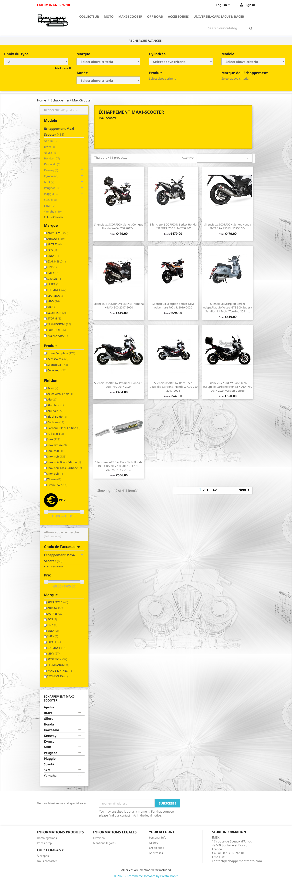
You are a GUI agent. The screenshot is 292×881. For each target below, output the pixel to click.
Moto (109, 16)
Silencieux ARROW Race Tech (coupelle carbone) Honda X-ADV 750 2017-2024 (173, 387)
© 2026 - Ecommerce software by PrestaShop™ (146, 876)
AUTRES (54, 244)
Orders (153, 842)
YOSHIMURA (57, 335)
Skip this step (61, 68)
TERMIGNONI (59, 324)
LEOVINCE (56, 290)
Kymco (51, 176)
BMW (49, 146)
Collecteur (89, 16)
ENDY (53, 256)
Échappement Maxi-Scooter (59, 131)
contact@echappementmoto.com (237, 861)
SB (51, 307)
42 (215, 490)
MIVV (53, 301)
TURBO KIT (56, 330)
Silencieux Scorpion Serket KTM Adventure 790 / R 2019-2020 (173, 305)
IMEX (52, 273)
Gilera (50, 152)
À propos (43, 856)
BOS (52, 250)
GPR (52, 267)
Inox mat (55, 451)
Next (245, 490)
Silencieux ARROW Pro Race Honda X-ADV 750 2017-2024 (118, 385)
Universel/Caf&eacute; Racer (218, 16)
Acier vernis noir (60, 394)
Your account (161, 832)
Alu (52, 399)
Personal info (157, 837)
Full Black (55, 433)
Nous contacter (47, 861)
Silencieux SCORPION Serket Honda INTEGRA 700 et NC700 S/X (173, 226)
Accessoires (178, 16)
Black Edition (57, 416)
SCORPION (57, 313)
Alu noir (55, 411)
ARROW (55, 238)
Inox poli (55, 473)
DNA (52, 625)
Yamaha (53, 211)
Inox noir (56, 456)
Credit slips (156, 848)
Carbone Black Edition (63, 428)
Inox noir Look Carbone (64, 468)
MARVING (55, 295)
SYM (49, 205)
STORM (54, 318)
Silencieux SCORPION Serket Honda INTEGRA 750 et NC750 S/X (227, 226)
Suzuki (50, 200)
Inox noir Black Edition (64, 462)
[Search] (230, 28)
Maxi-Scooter (130, 16)
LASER (53, 284)
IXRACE (54, 278)
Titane (54, 479)
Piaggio (51, 194)
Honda (52, 158)
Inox (53, 439)
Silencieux (57, 364)
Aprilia (51, 141)
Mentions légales (104, 843)
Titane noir (57, 485)
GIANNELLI (56, 261)
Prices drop (44, 843)
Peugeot (52, 188)
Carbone (55, 422)
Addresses (156, 853)
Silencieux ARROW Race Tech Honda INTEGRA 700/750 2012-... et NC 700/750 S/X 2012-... (119, 466)
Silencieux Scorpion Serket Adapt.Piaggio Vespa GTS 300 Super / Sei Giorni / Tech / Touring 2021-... (227, 307)
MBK (49, 182)
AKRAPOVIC (57, 233)
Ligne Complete (61, 353)
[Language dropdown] (223, 5)
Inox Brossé (57, 445)
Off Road (155, 16)
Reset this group (55, 216)
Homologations (47, 838)
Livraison (99, 838)
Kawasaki (52, 164)
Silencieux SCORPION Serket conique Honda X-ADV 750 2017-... (118, 226)
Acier (52, 388)
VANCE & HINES (59, 670)
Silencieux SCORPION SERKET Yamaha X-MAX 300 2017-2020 (119, 305)
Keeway (51, 170)
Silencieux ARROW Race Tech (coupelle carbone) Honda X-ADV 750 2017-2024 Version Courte (227, 387)
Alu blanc (55, 405)
